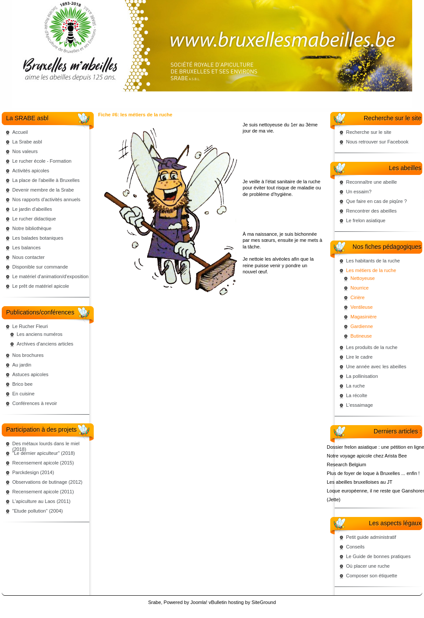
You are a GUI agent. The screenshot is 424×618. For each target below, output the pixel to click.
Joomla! (199, 602)
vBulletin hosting (226, 602)
